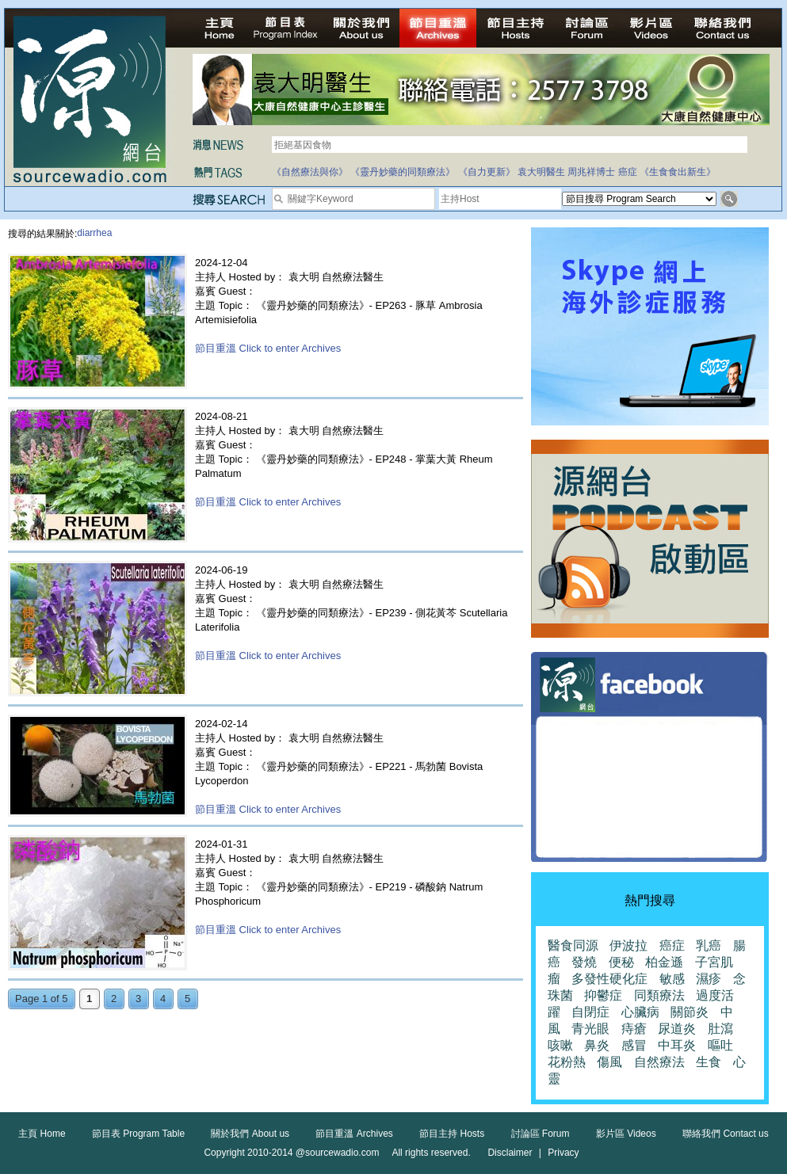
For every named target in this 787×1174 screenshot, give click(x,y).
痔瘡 (634, 1028)
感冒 (634, 1045)
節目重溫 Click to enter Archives (268, 348)
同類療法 (659, 995)
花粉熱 (567, 1062)
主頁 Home (41, 1133)
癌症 (627, 171)
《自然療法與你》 (310, 171)
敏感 (672, 978)
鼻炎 (596, 1045)
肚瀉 (720, 1028)
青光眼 (590, 1028)
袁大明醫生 (541, 171)
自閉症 (590, 1012)
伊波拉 (628, 945)
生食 (708, 1062)
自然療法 (659, 1062)
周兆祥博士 (591, 171)
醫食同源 (573, 945)
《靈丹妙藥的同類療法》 (402, 171)
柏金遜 (664, 962)
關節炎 (689, 1012)
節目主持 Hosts (451, 1133)
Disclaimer (509, 1152)
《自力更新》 (486, 171)
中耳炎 (677, 1045)
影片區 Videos (626, 1133)
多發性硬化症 (609, 978)
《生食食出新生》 (678, 171)
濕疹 (708, 978)
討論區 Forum (540, 1133)
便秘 (621, 962)
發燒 (584, 962)
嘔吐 (720, 1045)
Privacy (563, 1152)
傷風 (609, 1062)
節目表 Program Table (138, 1133)
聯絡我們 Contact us (725, 1133)
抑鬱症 (603, 995)
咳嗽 (560, 1045)
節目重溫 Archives (353, 1133)
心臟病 (640, 1012)
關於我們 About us (250, 1133)
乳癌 (708, 945)
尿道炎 (677, 1028)
